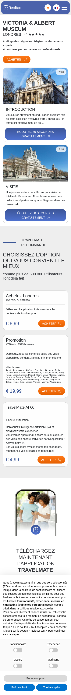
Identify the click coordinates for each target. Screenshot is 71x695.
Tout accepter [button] (51, 687)
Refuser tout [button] (19, 687)
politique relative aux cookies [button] (36, 608)
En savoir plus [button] (36, 678)
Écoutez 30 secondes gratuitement (35, 134)
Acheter (17, 59)
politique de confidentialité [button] (37, 589)
